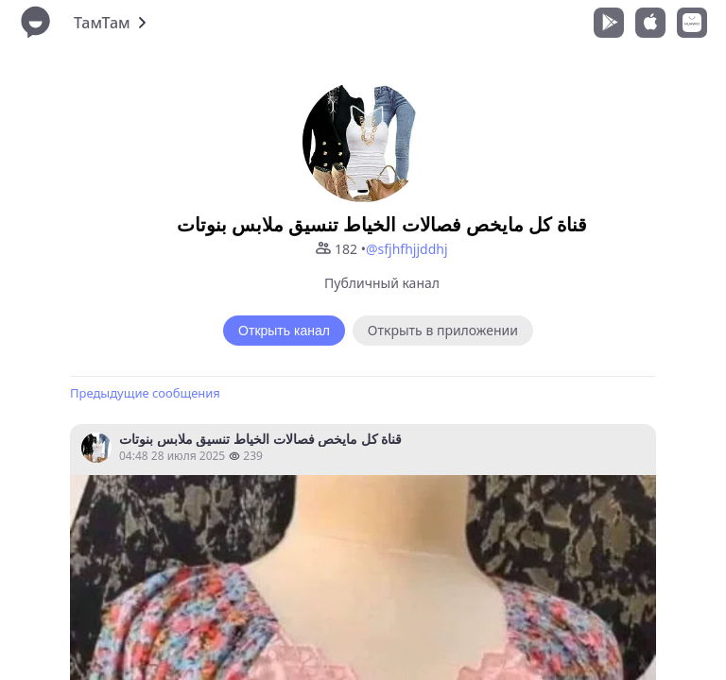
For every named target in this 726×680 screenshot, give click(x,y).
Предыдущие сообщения (145, 392)
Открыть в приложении (443, 330)
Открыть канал (284, 330)
